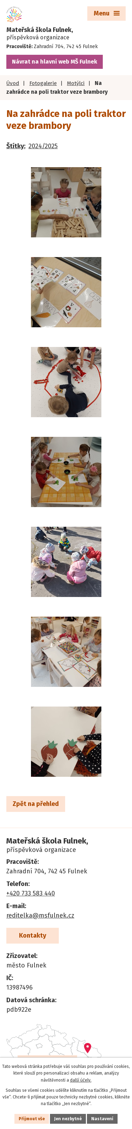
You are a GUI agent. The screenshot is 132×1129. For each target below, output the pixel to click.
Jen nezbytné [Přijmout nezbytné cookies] (68, 1118)
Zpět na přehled (36, 804)
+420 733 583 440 (30, 893)
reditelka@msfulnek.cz (40, 915)
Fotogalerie (43, 83)
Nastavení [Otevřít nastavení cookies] (102, 1118)
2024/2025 (43, 146)
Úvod (12, 83)
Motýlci (75, 83)
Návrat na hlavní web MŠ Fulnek (54, 61)
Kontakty (32, 935)
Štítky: (15, 146)
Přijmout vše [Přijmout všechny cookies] (32, 1118)
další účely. (81, 1080)
